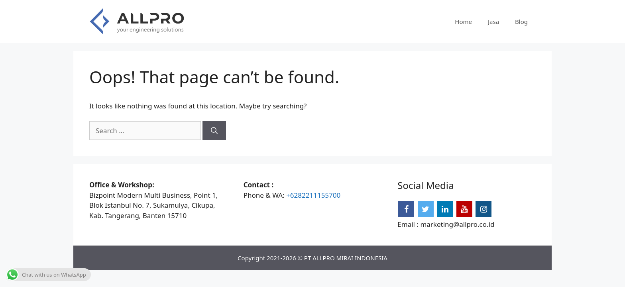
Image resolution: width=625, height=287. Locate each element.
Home (463, 22)
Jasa (493, 22)
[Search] (214, 130)
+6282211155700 (313, 195)
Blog (521, 22)
